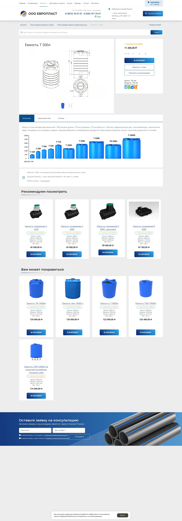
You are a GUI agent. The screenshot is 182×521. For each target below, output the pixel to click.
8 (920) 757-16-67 (92, 13)
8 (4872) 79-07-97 (73, 13)
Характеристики (44, 118)
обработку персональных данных (57, 438)
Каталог (23, 25)
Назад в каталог (155, 25)
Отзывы (61, 118)
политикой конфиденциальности (56, 435)
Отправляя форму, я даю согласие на (45, 438)
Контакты (45, 181)
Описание (27, 118)
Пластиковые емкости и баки (42, 25)
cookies (67, 514)
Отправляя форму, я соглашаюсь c (44, 435)
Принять (122, 515)
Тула (99, 16)
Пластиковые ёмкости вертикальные (72, 25)
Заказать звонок (154, 13)
